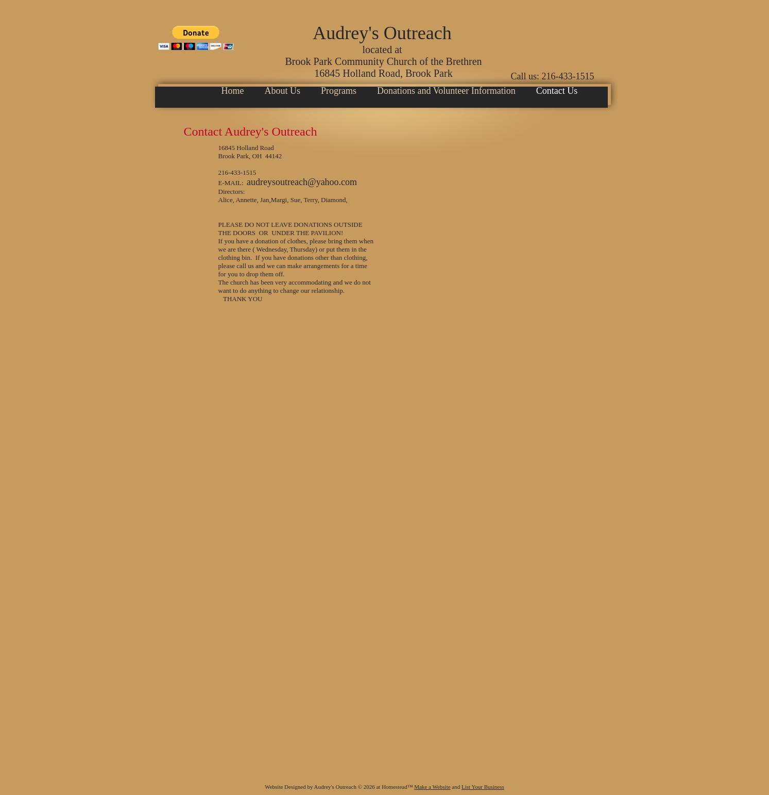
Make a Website (432, 787)
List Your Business (483, 787)
